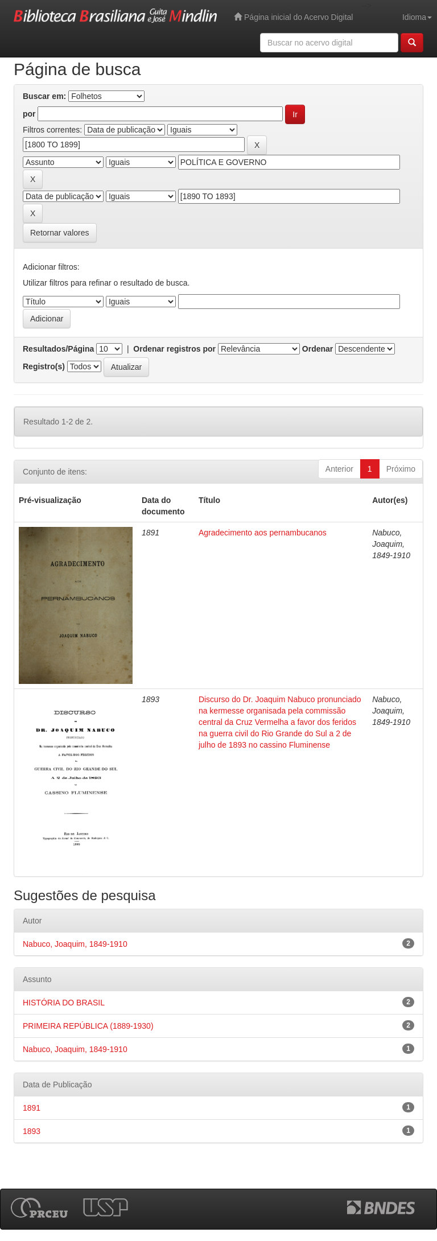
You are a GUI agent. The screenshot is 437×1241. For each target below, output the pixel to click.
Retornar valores (59, 232)
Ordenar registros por (174, 348)
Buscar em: (44, 96)
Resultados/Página (58, 348)
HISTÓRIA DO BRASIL (64, 1002)
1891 (31, 1107)
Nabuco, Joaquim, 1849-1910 (75, 944)
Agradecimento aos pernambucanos (263, 532)
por (29, 113)
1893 (31, 1131)
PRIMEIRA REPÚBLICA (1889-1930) (88, 1025)
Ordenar (317, 348)
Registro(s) (44, 366)
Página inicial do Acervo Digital (293, 17)
